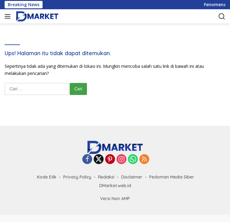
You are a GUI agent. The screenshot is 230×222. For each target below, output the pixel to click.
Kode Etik (46, 177)
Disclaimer (131, 177)
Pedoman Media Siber (171, 177)
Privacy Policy (77, 177)
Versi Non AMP (115, 198)
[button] (9, 16)
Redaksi (106, 177)
